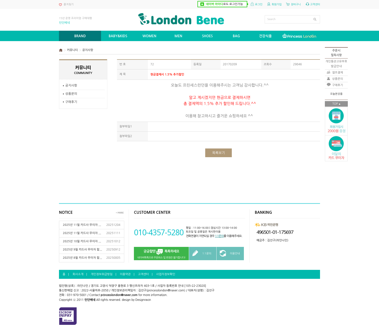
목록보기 (218, 153)
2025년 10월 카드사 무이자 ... (82, 241)
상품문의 (71, 93)
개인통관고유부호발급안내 (336, 63)
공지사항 (71, 85)
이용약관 (125, 274)
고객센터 (315, 4)
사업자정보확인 (165, 274)
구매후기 (71, 101)
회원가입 (277, 4)
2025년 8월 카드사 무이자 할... (82, 257)
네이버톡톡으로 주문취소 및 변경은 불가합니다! (161, 254)
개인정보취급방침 (101, 274)
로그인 (258, 4)
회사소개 (78, 274)
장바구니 (296, 4)
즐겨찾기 (68, 4)
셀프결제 (337, 72)
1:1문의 (219, 236)
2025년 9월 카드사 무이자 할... (82, 249)
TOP (335, 103)
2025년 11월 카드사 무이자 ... (82, 224)
